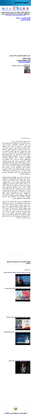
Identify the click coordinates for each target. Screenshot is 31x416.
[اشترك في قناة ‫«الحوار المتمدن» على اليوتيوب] (15, 15)
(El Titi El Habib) (24, 62)
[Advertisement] (15, 36)
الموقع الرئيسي (25, 19)
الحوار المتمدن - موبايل (23, 18)
